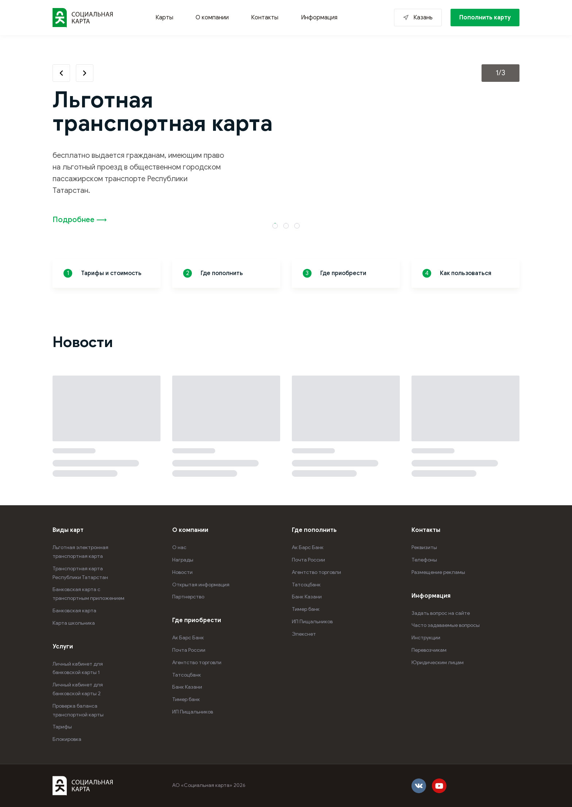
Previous (61, 73)
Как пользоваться (456, 273)
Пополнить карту (485, 17)
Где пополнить (213, 273)
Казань (423, 17)
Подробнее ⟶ (80, 219)
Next (84, 73)
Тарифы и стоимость (102, 273)
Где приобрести (334, 273)
